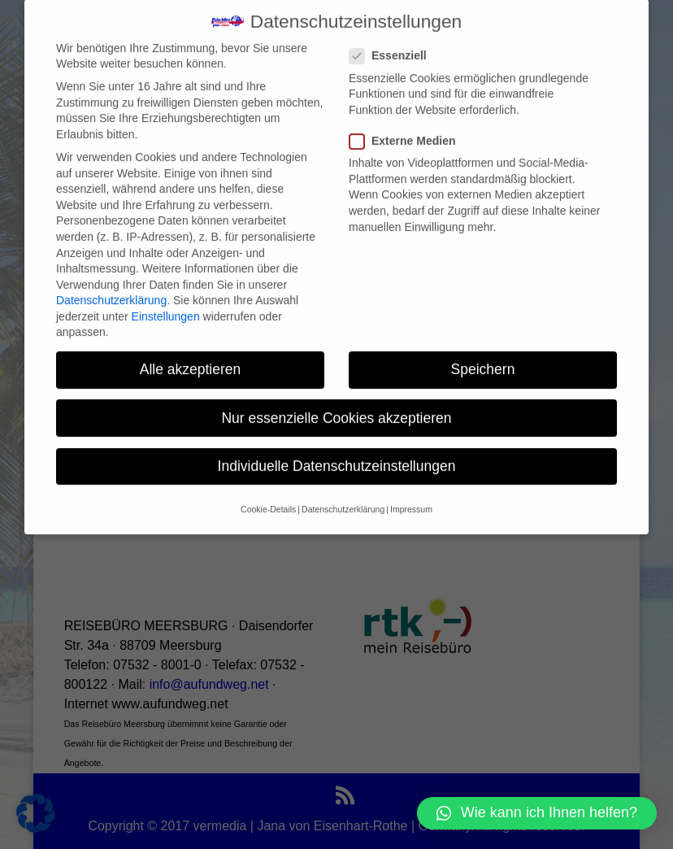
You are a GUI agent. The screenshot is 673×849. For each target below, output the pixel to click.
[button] (537, 813)
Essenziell (395, 38)
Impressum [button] (411, 492)
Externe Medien (409, 124)
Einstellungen (166, 298)
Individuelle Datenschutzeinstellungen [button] (337, 448)
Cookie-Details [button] (268, 492)
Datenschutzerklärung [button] (343, 492)
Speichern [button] (483, 352)
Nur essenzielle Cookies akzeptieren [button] (336, 400)
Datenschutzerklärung (111, 283)
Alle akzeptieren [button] (190, 352)
